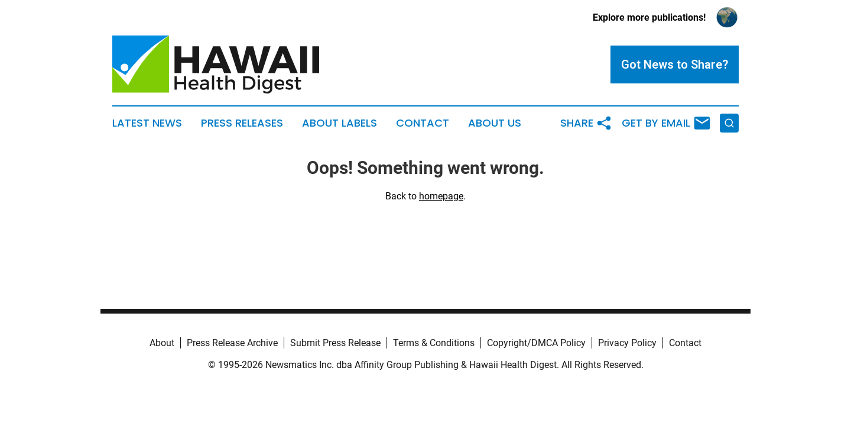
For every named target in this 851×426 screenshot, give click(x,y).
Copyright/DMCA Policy (536, 342)
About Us (494, 123)
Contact (422, 123)
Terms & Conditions (434, 342)
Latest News (147, 123)
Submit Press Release (335, 342)
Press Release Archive (232, 342)
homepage (441, 196)
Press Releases (242, 123)
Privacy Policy (627, 342)
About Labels (339, 123)
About (162, 342)
